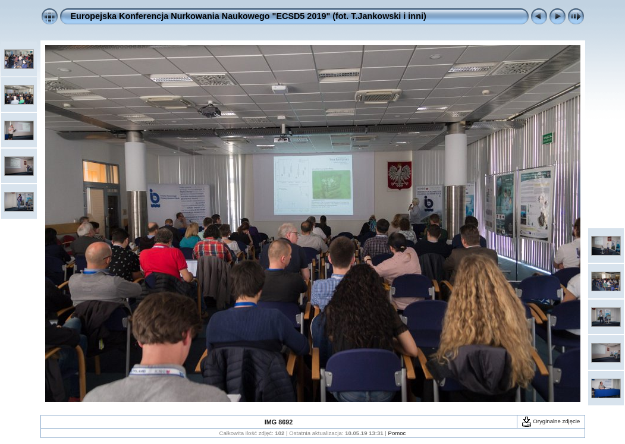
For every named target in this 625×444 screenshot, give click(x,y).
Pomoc (397, 433)
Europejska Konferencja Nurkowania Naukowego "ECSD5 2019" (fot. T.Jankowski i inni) (248, 16)
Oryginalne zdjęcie (551, 421)
